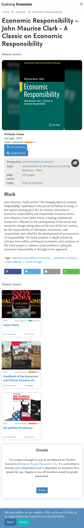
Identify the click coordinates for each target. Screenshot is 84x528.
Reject (10, 522)
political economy (65, 258)
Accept (23, 522)
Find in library (16, 147)
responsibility (13, 262)
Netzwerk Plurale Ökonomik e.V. (37, 464)
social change (33, 262)
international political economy (31, 258)
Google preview (16, 153)
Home (6, 12)
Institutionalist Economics (38, 161)
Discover (21, 12)
